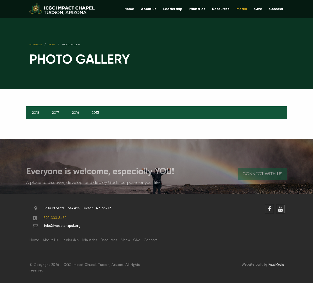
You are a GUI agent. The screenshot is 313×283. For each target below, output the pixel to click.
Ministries (197, 9)
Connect (276, 9)
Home (129, 9)
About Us (148, 9)
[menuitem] (129, 9)
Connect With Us (262, 178)
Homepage (35, 44)
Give (258, 9)
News (51, 44)
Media (241, 9)
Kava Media (276, 265)
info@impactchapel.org (62, 226)
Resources (221, 9)
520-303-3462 (54, 218)
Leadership (172, 9)
